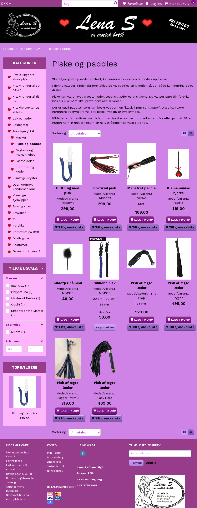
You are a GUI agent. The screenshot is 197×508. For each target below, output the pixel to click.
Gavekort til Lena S (19, 488)
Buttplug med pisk (24, 413)
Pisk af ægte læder (141, 281)
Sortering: (59, 133)
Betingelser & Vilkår (19, 467)
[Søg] (115, 3)
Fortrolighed (14, 454)
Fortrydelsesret (16, 492)
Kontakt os (13, 462)
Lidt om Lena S (16, 458)
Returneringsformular (20, 471)
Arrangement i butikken (15, 482)
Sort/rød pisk (104, 183)
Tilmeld (136, 455)
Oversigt (11, 475)
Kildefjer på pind (68, 281)
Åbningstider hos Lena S (17, 447)
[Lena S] (98, 24)
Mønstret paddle (142, 185)
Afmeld (151, 455)
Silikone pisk (105, 279)
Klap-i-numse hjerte (178, 185)
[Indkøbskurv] (180, 3)
